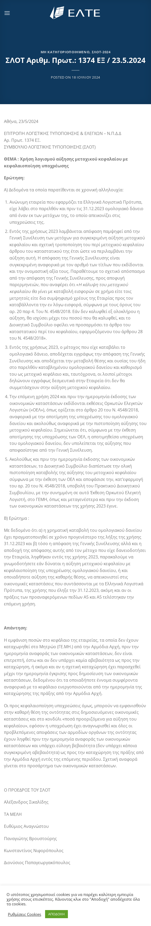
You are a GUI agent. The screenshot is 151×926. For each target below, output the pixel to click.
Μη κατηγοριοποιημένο (65, 52)
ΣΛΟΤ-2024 (101, 52)
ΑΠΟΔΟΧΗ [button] (56, 914)
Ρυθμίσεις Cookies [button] (24, 914)
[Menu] (7, 13)
